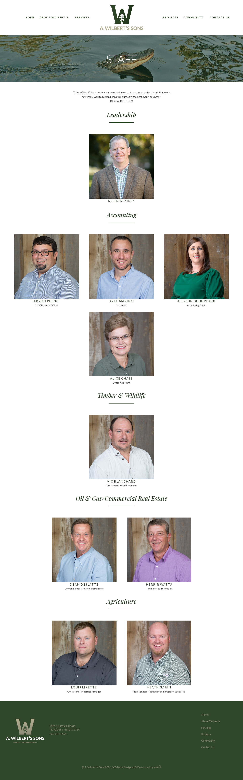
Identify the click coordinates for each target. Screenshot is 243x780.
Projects (170, 17)
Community (193, 17)
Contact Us (220, 17)
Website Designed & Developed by (137, 767)
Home (30, 17)
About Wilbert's (54, 17)
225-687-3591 (58, 733)
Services (82, 17)
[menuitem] (31, 18)
